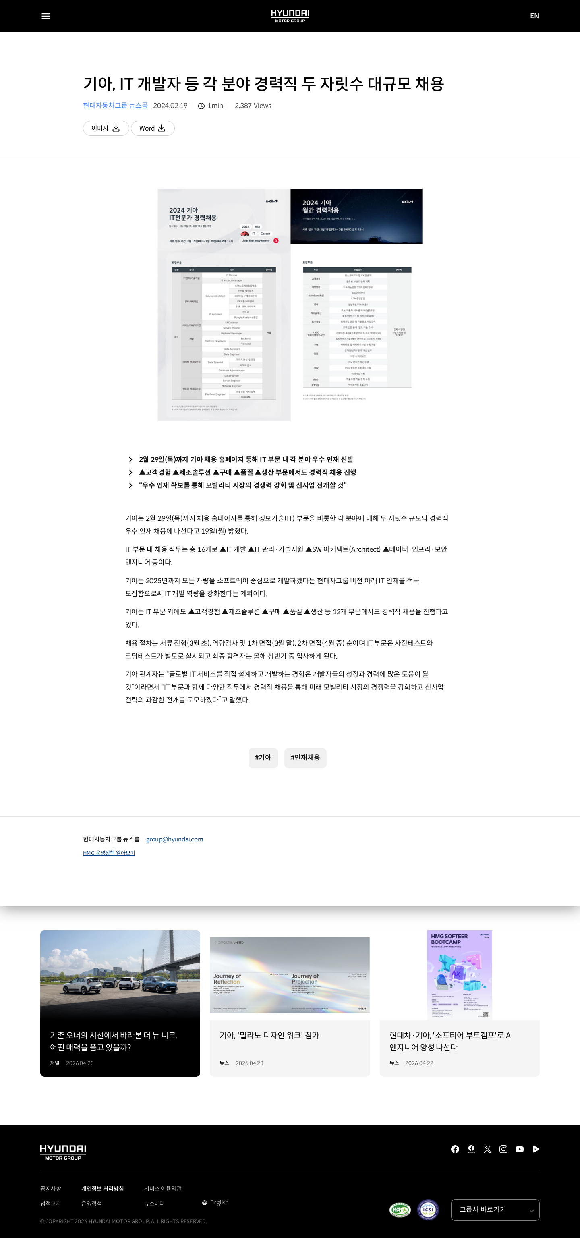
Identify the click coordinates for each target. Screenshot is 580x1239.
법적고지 (50, 1204)
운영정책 (91, 1204)
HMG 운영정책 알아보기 (109, 853)
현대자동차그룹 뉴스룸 (115, 106)
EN (535, 16)
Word (163, 130)
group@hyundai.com (174, 840)
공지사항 (50, 1189)
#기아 (263, 758)
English (218, 1204)
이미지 (112, 130)
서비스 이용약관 (163, 1189)
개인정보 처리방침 (102, 1189)
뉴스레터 (154, 1204)
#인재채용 (305, 758)
